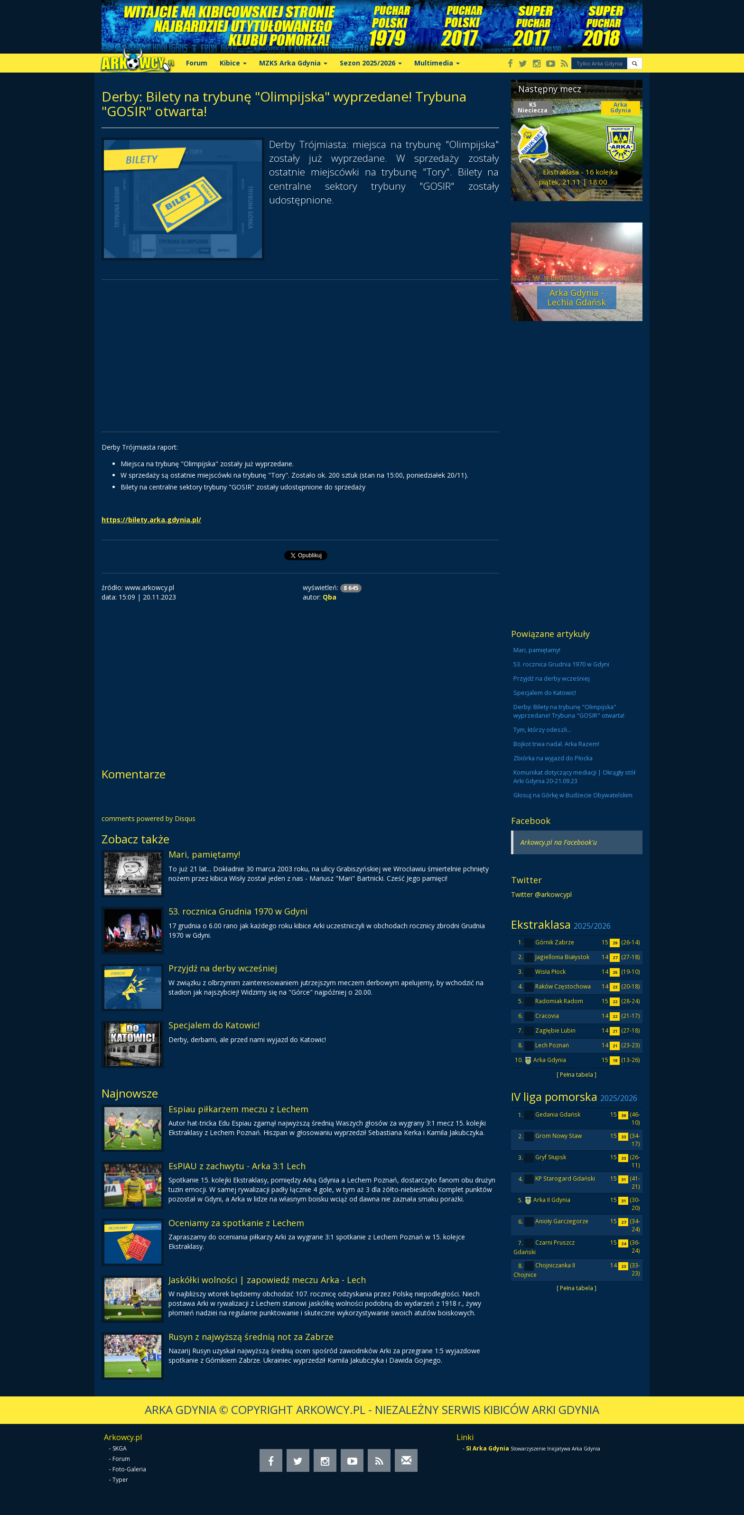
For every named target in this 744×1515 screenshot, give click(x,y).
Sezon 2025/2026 (371, 62)
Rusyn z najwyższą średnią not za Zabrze (251, 1336)
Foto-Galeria (129, 1469)
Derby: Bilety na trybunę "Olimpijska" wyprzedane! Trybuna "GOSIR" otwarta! (568, 711)
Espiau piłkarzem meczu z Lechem (238, 1109)
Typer (120, 1480)
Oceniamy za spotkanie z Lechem (236, 1223)
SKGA (119, 1448)
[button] (634, 63)
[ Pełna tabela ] (576, 1074)
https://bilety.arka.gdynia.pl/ (151, 519)
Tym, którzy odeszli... (542, 730)
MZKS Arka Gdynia (293, 62)
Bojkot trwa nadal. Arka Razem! (556, 744)
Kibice (233, 62)
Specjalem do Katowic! (214, 1025)
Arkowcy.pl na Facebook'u (559, 842)
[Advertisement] (300, 355)
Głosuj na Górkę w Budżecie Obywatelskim (572, 795)
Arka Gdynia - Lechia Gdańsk (576, 297)
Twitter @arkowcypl (541, 894)
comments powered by (148, 818)
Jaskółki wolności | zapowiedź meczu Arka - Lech (267, 1279)
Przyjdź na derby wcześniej (222, 968)
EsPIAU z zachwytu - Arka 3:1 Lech (237, 1166)
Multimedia (437, 62)
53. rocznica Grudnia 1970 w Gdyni (237, 911)
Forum (196, 62)
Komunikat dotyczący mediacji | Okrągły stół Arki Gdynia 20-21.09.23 (574, 776)
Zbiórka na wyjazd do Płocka (553, 758)
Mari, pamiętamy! (204, 854)
